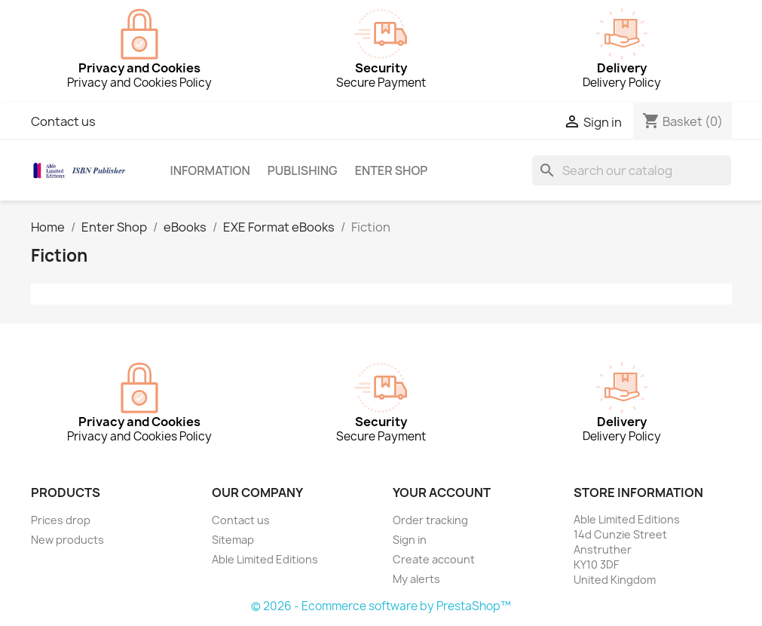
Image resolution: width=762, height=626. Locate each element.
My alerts (416, 579)
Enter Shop (391, 170)
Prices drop (60, 520)
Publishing (303, 170)
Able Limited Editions (265, 559)
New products (67, 539)
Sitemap (233, 539)
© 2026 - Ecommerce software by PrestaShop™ (381, 606)
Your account (442, 492)
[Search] (631, 170)
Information (209, 170)
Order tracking (430, 520)
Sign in (410, 539)
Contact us (63, 121)
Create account (434, 559)
